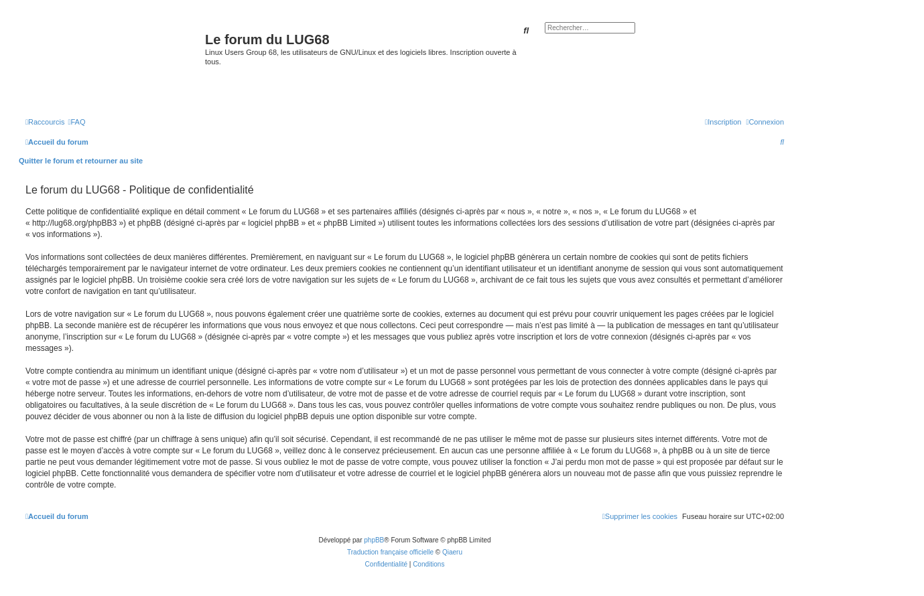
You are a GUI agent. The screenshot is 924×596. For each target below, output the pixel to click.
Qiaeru (452, 552)
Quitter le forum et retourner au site (81, 161)
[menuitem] (76, 122)
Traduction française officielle (390, 552)
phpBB (374, 540)
